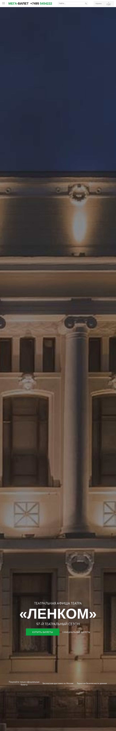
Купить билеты (42, 632)
